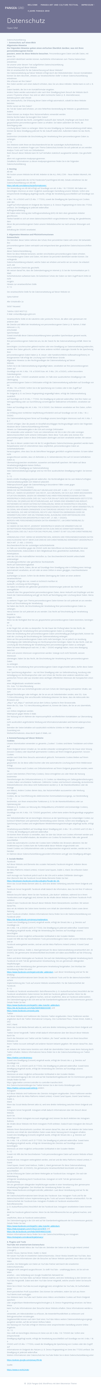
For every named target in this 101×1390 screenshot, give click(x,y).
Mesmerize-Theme (68, 1383)
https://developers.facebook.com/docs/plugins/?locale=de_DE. (33, 881)
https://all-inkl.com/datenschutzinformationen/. (27, 185)
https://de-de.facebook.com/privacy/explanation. (27, 919)
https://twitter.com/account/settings (22, 1088)
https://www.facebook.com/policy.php (23, 1010)
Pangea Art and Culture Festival (59, 5)
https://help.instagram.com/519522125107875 (26, 1228)
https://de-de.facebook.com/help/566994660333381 (29, 1008)
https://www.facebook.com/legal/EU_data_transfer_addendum (33, 1005)
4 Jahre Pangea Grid (39, 11)
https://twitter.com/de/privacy (19, 1057)
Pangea (14, 7)
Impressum (87, 5)
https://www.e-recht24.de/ (18, 1369)
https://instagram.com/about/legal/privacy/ (25, 1237)
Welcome (33, 5)
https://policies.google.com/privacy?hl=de (24, 1360)
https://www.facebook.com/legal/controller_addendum (30, 972)
